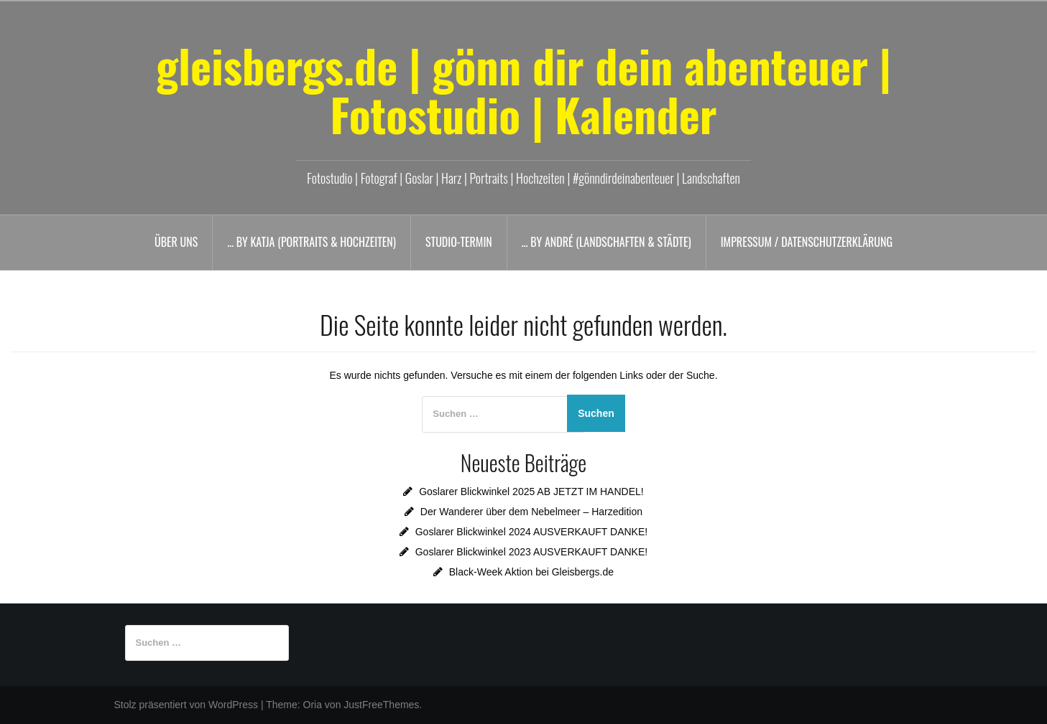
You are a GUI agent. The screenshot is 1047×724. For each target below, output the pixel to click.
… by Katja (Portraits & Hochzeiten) (311, 241)
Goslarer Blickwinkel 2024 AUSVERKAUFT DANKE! (531, 531)
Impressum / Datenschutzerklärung (807, 241)
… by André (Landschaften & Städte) (606, 241)
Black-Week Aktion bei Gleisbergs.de (531, 572)
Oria (312, 704)
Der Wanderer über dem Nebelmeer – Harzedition (531, 511)
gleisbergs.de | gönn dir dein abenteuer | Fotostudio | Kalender (523, 89)
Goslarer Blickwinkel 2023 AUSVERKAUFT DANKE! (531, 552)
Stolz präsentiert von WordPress (186, 704)
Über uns (176, 241)
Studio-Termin (458, 241)
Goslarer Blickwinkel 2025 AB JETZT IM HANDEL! (531, 491)
